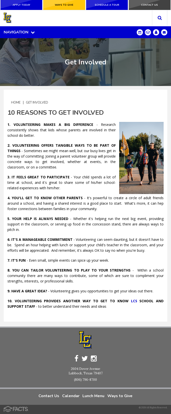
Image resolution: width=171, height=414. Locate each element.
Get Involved (37, 102)
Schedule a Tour (107, 5)
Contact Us (149, 5)
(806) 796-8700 (85, 380)
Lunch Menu (93, 396)
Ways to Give (64, 5)
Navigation (19, 32)
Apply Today (21, 5)
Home (15, 102)
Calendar (70, 396)
